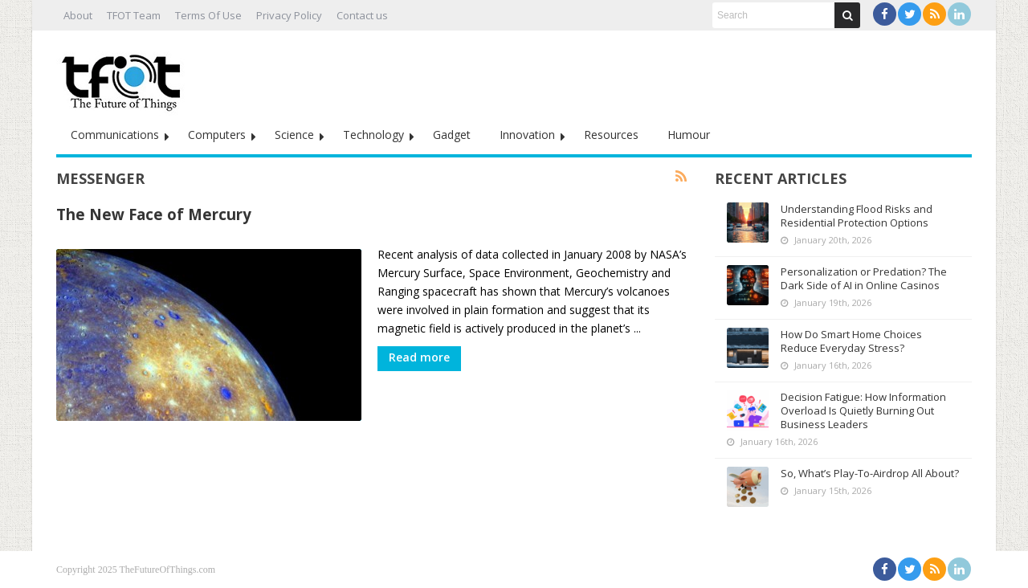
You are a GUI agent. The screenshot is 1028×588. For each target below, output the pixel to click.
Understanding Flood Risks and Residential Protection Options (856, 216)
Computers (217, 134)
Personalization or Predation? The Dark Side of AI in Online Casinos (864, 278)
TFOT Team (134, 15)
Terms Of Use (208, 15)
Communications (115, 134)
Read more (419, 357)
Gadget (452, 134)
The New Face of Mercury (153, 214)
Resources (611, 134)
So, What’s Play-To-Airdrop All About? (870, 473)
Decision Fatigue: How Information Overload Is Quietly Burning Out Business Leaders (863, 410)
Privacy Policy (289, 15)
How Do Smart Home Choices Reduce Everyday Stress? (851, 341)
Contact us (362, 15)
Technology (373, 134)
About (77, 15)
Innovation (527, 134)
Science (294, 134)
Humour (688, 134)
